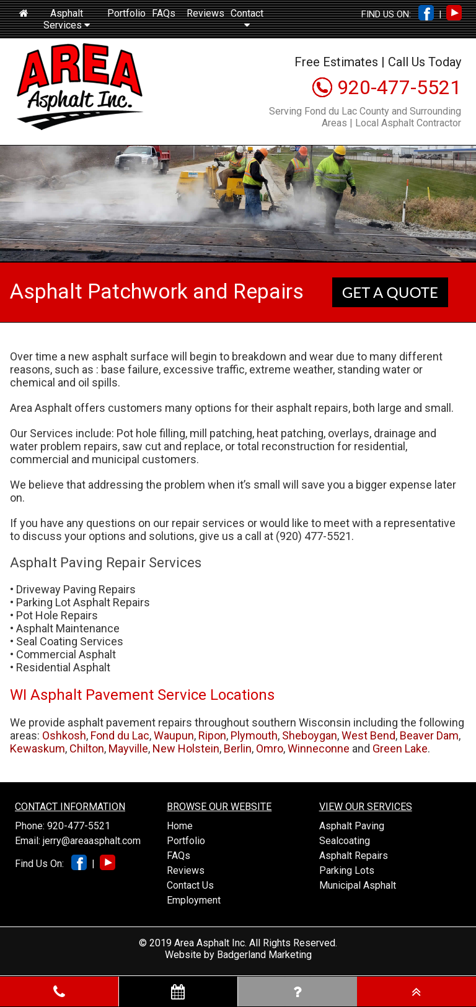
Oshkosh (64, 735)
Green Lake (400, 748)
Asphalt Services (66, 19)
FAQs (163, 13)
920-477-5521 (399, 87)
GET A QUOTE (390, 292)
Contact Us (190, 885)
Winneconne (319, 748)
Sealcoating (344, 841)
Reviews (205, 13)
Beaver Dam (429, 735)
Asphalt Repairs (353, 855)
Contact (247, 18)
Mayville (128, 748)
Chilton (86, 748)
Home (180, 826)
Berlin (238, 748)
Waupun (174, 735)
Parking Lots (346, 870)
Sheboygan (309, 735)
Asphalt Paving (351, 826)
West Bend (368, 735)
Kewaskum (37, 748)
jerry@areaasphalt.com (92, 841)
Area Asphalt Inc (209, 943)
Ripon (212, 735)
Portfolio (126, 13)
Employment (194, 900)
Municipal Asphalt (357, 885)
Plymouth (254, 735)
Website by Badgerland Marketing (238, 955)
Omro (269, 748)
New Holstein (185, 748)
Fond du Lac (119, 735)
